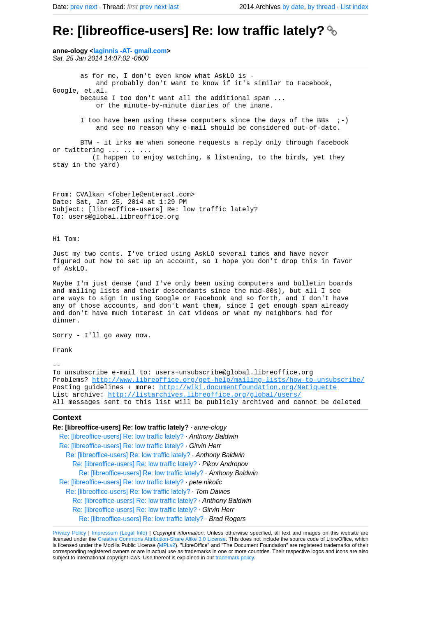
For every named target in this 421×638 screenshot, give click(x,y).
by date (293, 6)
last (174, 6)
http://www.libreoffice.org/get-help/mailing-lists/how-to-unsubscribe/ (228, 448)
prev (76, 6)
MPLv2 (167, 619)
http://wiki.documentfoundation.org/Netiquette (248, 457)
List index (354, 6)
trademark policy (234, 632)
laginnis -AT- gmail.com (130, 50)
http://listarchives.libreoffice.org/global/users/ (204, 466)
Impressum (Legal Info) (119, 607)
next (91, 6)
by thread (321, 6)
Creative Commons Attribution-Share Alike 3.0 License (162, 613)
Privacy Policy (69, 607)
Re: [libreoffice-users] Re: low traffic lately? (195, 30)
